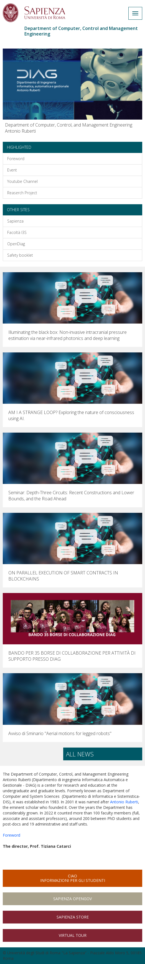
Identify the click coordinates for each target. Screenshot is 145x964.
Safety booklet (20, 255)
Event (12, 170)
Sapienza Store (73, 917)
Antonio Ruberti (124, 801)
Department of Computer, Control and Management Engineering (81, 31)
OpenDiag (16, 243)
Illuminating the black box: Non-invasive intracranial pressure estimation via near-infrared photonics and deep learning (67, 335)
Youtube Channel (22, 181)
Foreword (15, 158)
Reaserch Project (22, 192)
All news (80, 754)
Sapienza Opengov (72, 898)
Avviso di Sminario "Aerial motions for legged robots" (59, 733)
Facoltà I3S (17, 232)
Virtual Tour (73, 935)
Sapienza (15, 221)
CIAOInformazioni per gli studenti (72, 878)
